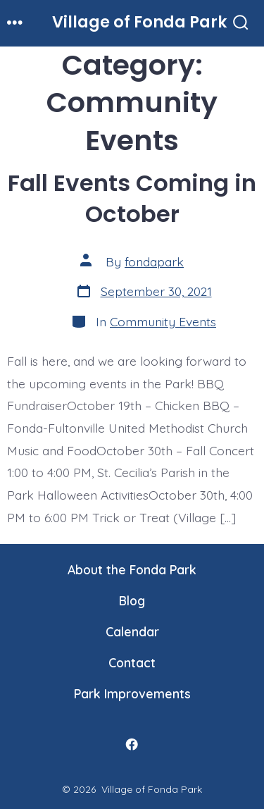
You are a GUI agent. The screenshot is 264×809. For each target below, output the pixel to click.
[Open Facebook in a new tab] (132, 744)
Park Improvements (132, 693)
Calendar (132, 631)
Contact (132, 662)
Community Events (163, 321)
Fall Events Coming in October (132, 198)
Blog (132, 600)
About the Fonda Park (132, 569)
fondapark (154, 261)
